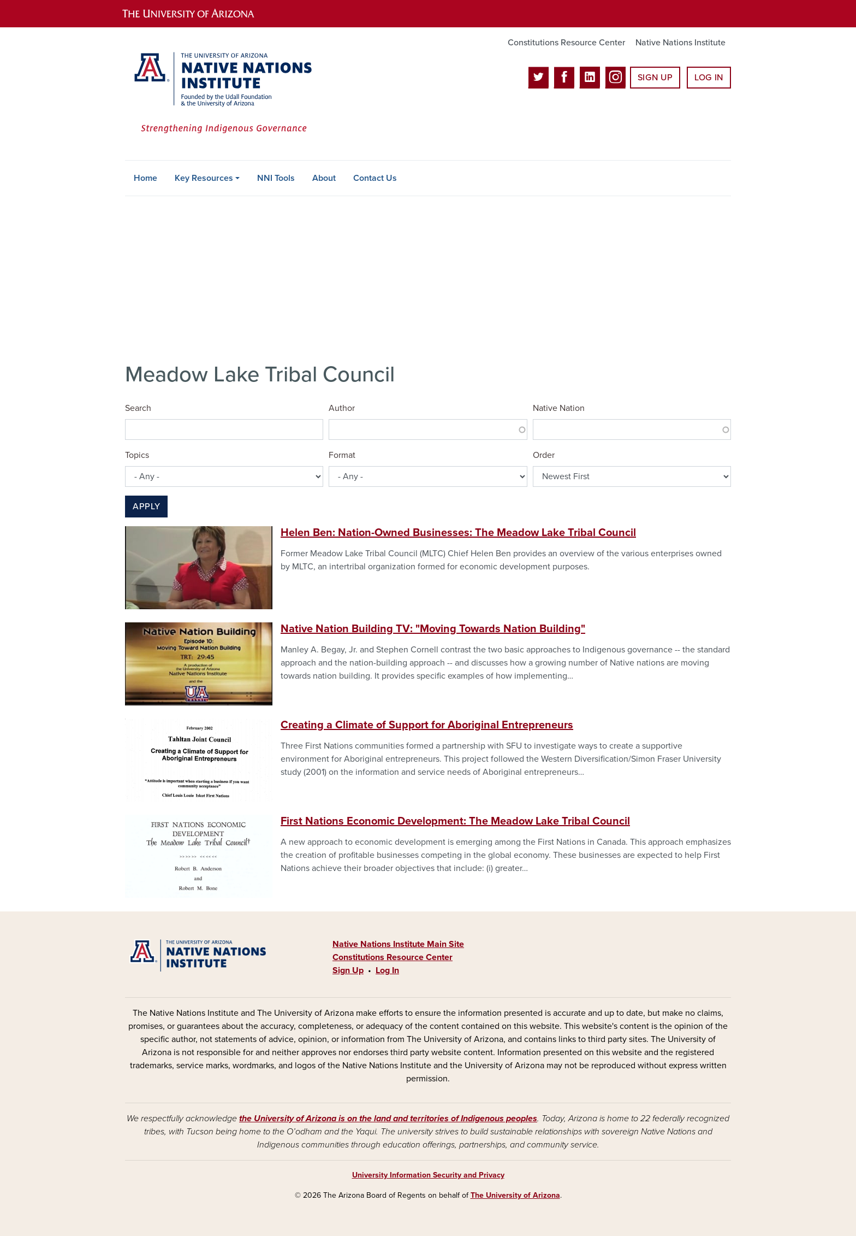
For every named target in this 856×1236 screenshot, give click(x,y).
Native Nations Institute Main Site (398, 944)
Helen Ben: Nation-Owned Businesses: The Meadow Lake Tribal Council (458, 532)
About (324, 178)
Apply (146, 506)
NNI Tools (276, 178)
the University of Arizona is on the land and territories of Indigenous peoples (388, 1118)
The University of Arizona (515, 1195)
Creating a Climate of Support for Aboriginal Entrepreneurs (427, 725)
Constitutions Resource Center (566, 42)
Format (342, 455)
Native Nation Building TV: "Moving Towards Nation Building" (433, 628)
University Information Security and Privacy (428, 1175)
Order (544, 455)
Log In (708, 77)
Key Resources (204, 178)
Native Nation (559, 408)
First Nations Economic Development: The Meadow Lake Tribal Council (455, 821)
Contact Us (375, 178)
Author (342, 408)
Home (145, 178)
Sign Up (655, 77)
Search (138, 408)
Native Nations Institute (680, 42)
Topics (137, 455)
